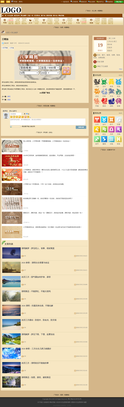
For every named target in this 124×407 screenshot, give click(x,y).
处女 (104, 134)
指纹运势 (17, 22)
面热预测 (110, 22)
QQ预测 (110, 18)
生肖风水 (84, 23)
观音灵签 (49, 15)
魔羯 (104, 144)
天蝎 (118, 134)
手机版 (14, 1)
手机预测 (97, 18)
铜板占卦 (17, 23)
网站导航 (61, 15)
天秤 (111, 134)
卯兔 (118, 86)
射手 (97, 144)
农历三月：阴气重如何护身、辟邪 (36, 277)
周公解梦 (23, 15)
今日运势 (10, 15)
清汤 (9, 99)
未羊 (118, 96)
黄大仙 (55, 15)
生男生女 (97, 22)
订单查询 (75, 2)
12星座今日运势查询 (76, 402)
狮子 (97, 134)
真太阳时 (92, 2)
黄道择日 (36, 18)
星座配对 (69, 20)
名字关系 (56, 23)
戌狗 (111, 106)
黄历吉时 (17, 15)
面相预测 (10, 22)
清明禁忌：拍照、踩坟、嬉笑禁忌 (36, 377)
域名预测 (97, 20)
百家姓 (57, 22)
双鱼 (118, 144)
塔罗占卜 (24, 22)
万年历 (36, 23)
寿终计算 (110, 23)
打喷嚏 (97, 23)
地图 (85, 402)
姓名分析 (56, 20)
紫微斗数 (10, 23)
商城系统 (110, 2)
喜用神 (17, 20)
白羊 (97, 124)
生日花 (70, 23)
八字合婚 (17, 18)
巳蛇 (104, 96)
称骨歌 (24, 20)
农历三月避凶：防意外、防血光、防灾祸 (38, 320)
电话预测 (104, 20)
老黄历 (36, 20)
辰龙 (97, 96)
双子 (111, 124)
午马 (111, 96)
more (120, 75)
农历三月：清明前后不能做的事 (35, 363)
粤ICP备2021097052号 (75, 399)
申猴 (97, 106)
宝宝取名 (37, 15)
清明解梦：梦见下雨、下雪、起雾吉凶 (37, 334)
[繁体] (21, 1)
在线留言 (46, 402)
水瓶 (111, 144)
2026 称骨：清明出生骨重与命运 (35, 263)
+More (120, 69)
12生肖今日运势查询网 (63, 402)
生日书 (70, 22)
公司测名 (50, 22)
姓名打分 (50, 18)
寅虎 (111, 86)
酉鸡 (104, 106)
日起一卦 (30, 15)
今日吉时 (36, 22)
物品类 (6, 43)
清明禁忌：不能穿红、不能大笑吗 (36, 291)
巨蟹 (118, 124)
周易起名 (50, 23)
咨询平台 (101, 2)
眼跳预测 (104, 22)
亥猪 (118, 106)
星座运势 (69, 18)
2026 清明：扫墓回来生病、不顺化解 (37, 306)
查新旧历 (84, 2)
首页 (7, 32)
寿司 (9, 96)
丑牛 (104, 86)
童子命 (43, 15)
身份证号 (110, 20)
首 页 (4, 15)
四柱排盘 (24, 18)
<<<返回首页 (65, 2)
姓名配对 (50, 20)
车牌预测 (104, 18)
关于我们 (40, 402)
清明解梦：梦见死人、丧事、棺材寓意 (37, 248)
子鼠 (97, 86)
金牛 (104, 124)
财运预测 (104, 23)
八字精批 (10, 18)
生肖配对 (84, 18)
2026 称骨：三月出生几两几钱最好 (36, 349)
